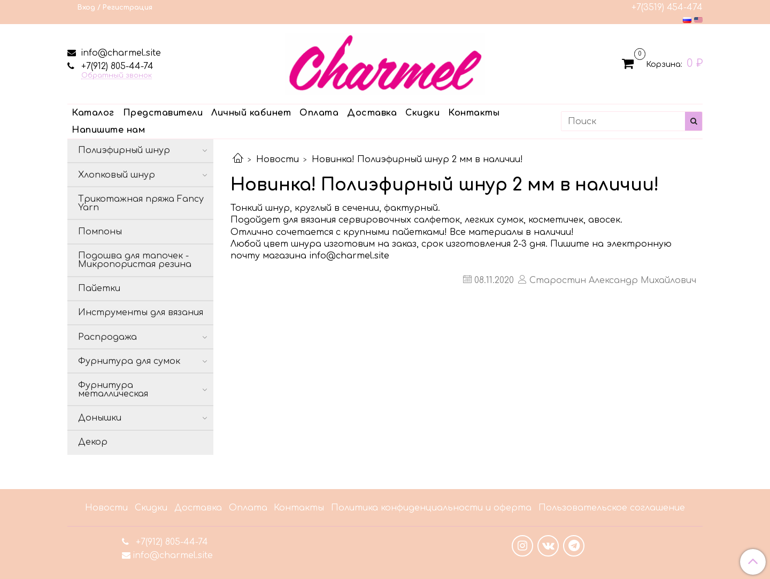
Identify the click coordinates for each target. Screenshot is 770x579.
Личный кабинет (251, 113)
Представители (163, 113)
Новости (277, 159)
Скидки (422, 113)
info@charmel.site (119, 53)
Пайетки (99, 288)
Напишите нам (108, 130)
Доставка (372, 113)
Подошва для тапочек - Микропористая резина (134, 260)
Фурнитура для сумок (129, 361)
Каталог (93, 113)
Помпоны (100, 232)
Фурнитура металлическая (113, 389)
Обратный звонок (116, 75)
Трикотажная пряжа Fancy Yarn (141, 203)
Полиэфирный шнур (124, 150)
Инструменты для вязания (140, 312)
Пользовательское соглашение (611, 508)
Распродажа (107, 337)
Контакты (473, 113)
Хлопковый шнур (116, 175)
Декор (92, 442)
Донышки (99, 418)
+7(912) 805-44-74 (116, 66)
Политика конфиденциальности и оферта (431, 508)
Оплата (318, 113)
